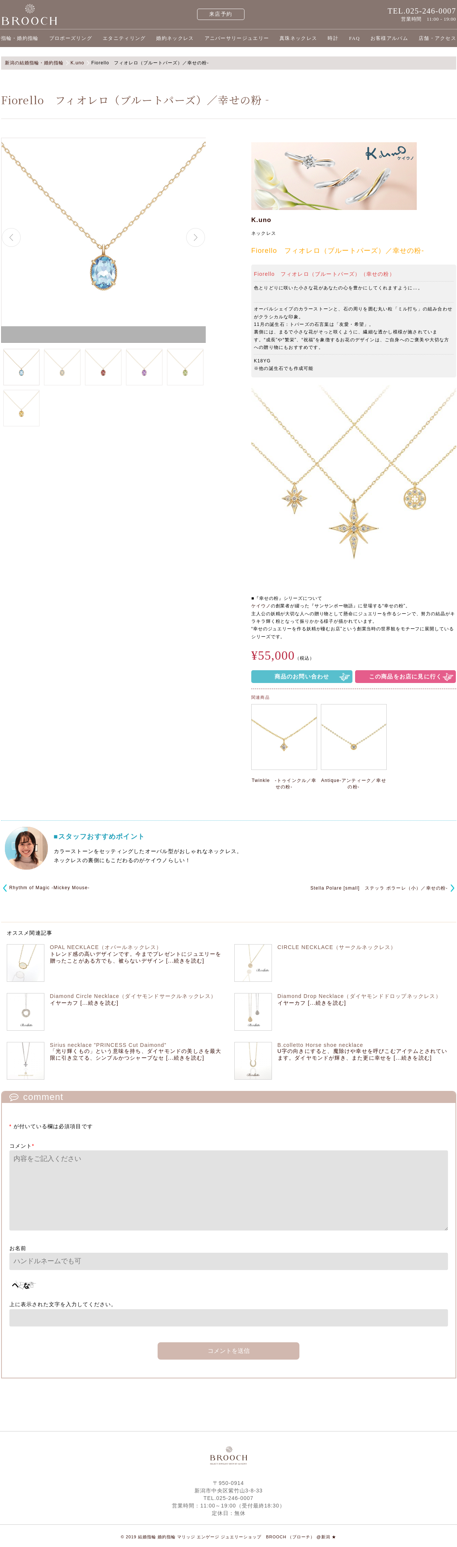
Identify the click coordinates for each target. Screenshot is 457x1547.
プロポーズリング (70, 38)
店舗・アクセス (437, 38)
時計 (333, 38)
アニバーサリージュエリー (237, 38)
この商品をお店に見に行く (405, 676)
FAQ (354, 38)
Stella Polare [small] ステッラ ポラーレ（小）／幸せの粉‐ (379, 888)
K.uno (261, 220)
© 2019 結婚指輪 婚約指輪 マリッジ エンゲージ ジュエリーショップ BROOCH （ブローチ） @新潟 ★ (228, 1537)
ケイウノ (261, 605)
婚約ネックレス (175, 38)
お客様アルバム (389, 38)
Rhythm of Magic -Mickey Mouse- (49, 887)
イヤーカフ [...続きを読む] (84, 1003)
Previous (11, 237)
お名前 (17, 1248)
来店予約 (220, 14)
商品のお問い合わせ (302, 676)
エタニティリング (124, 38)
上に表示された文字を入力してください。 (63, 1304)
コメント (22, 1146)
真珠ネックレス (298, 38)
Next (195, 237)
